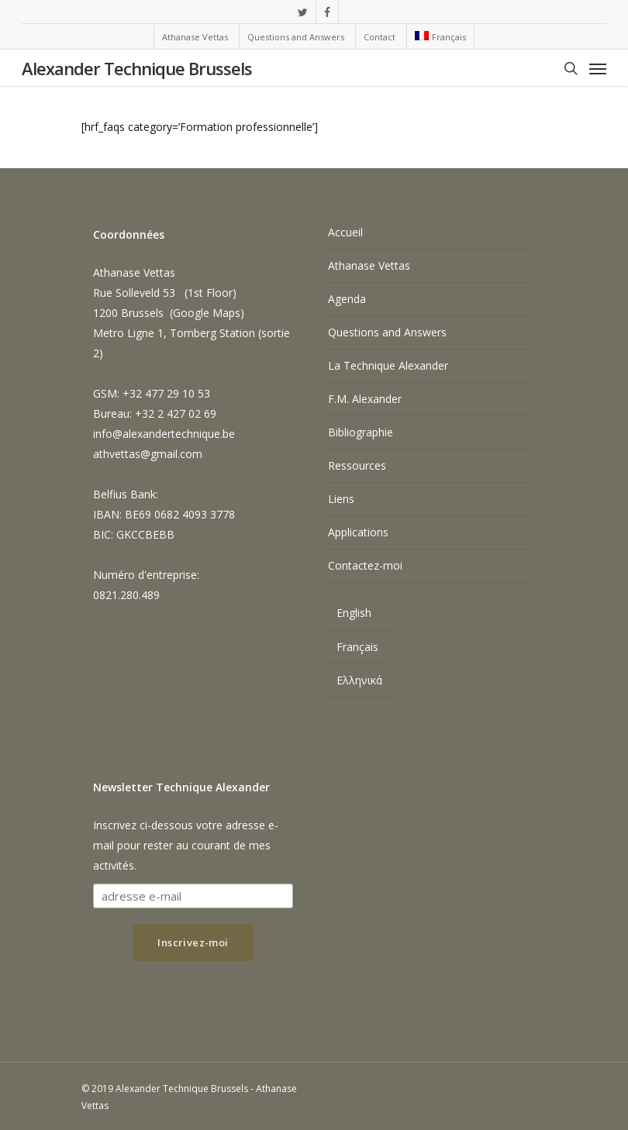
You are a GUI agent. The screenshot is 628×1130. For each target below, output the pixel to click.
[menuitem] (439, 36)
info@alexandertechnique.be (164, 433)
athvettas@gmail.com (147, 453)
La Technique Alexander (388, 365)
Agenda (347, 298)
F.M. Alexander (365, 398)
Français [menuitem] (357, 646)
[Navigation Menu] (597, 68)
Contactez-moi (365, 565)
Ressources (357, 465)
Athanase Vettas (369, 265)
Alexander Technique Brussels (137, 68)
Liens (341, 498)
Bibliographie (360, 432)
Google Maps (206, 312)
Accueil (345, 232)
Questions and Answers (387, 332)
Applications (358, 532)
